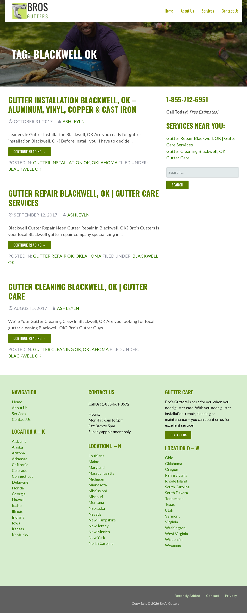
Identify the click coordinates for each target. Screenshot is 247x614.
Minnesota (97, 485)
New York (96, 537)
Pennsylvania (176, 475)
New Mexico (99, 531)
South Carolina (177, 486)
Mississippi (97, 490)
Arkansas (19, 458)
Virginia (171, 521)
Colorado (19, 470)
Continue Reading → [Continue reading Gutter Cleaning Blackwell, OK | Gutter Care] (29, 338)
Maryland (96, 467)
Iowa (16, 523)
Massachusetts (101, 473)
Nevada (95, 514)
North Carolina (100, 543)
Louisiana (96, 455)
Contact (212, 595)
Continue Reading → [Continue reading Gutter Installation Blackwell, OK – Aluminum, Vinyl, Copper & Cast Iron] (29, 151)
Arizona (18, 452)
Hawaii (18, 499)
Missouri (95, 496)
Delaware (20, 482)
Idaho (17, 505)
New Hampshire (102, 520)
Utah (169, 510)
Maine (93, 461)
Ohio (169, 457)
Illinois (17, 511)
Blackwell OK (24, 169)
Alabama (19, 441)
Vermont (172, 516)
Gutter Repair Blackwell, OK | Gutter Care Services (83, 197)
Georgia (18, 493)
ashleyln (74, 121)
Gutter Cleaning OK (57, 349)
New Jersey (98, 525)
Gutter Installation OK (61, 162)
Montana (96, 502)
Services (208, 11)
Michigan (96, 479)
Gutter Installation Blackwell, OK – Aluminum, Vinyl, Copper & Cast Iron (72, 104)
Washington (175, 527)
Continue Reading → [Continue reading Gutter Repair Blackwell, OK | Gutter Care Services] (29, 245)
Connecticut (22, 476)
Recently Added (187, 595)
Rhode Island (176, 481)
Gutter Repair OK (53, 255)
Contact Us (230, 11)
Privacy (231, 595)
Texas (170, 504)
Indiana (18, 517)
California (20, 464)
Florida (18, 488)
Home (169, 11)
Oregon (171, 469)
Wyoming (173, 545)
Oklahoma (105, 162)
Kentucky (20, 534)
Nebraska (96, 508)
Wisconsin (173, 539)
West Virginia (176, 533)
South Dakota (176, 492)
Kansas (18, 528)
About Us (187, 11)
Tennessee (174, 498)
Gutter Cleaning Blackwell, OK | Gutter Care (78, 291)
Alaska (17, 447)
